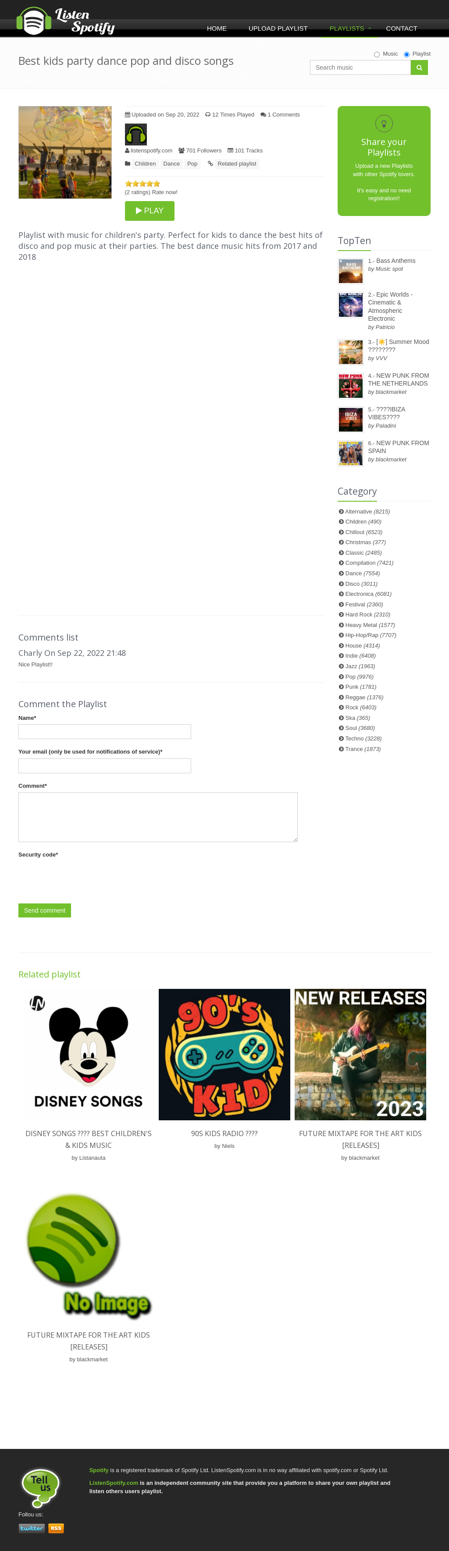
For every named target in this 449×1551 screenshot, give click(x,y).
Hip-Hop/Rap (371, 635)
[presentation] (85, 878)
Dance (172, 163)
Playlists (347, 28)
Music (386, 53)
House (363, 645)
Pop (192, 163)
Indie (361, 655)
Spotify (99, 1470)
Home (217, 28)
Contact (401, 28)
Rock (361, 707)
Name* (27, 718)
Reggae (365, 697)
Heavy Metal (370, 625)
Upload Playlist (278, 28)
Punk (361, 686)
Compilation (370, 562)
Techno (364, 738)
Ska (358, 718)
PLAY (150, 210)
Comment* (32, 786)
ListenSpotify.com (114, 1483)
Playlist (417, 53)
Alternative (367, 511)
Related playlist (237, 163)
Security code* (38, 854)
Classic (364, 552)
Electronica (369, 594)
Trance (363, 749)
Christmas (366, 542)
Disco (362, 584)
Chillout (364, 532)
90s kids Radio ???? (224, 1133)
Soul (360, 728)
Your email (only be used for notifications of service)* (90, 751)
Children (145, 163)
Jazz (360, 666)
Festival (364, 604)
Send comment (44, 910)
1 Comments (280, 114)
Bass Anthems (396, 260)
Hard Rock (368, 614)
